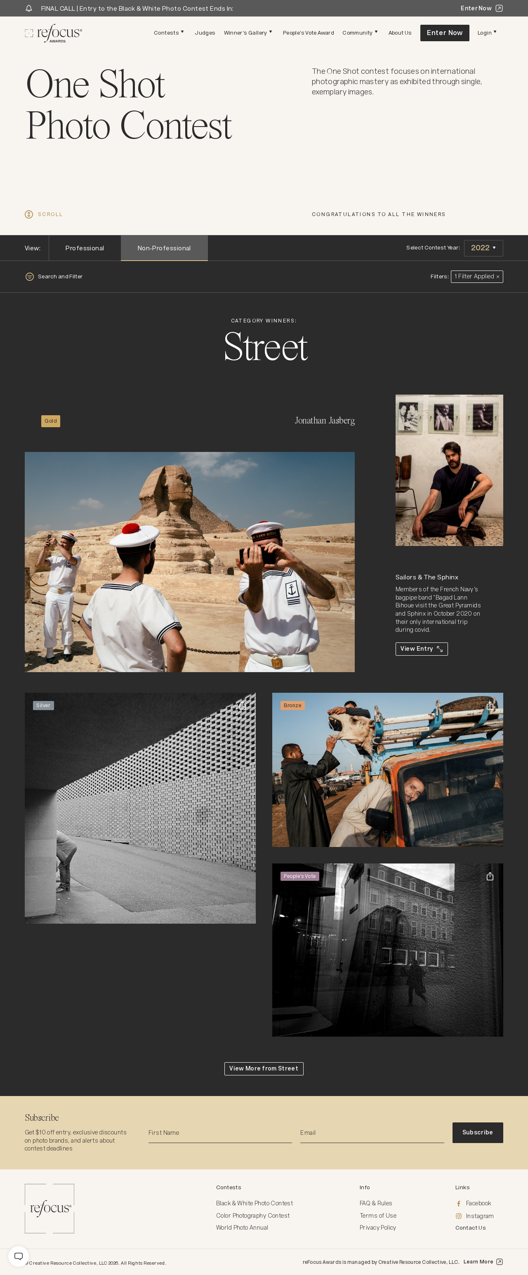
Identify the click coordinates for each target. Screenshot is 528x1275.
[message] (18, 1256)
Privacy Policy (378, 1227)
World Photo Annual (242, 1227)
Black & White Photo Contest (254, 1203)
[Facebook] (479, 1204)
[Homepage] (53, 33)
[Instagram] (479, 1216)
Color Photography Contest (253, 1215)
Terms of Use (378, 1215)
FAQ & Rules (376, 1203)
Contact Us (470, 1228)
